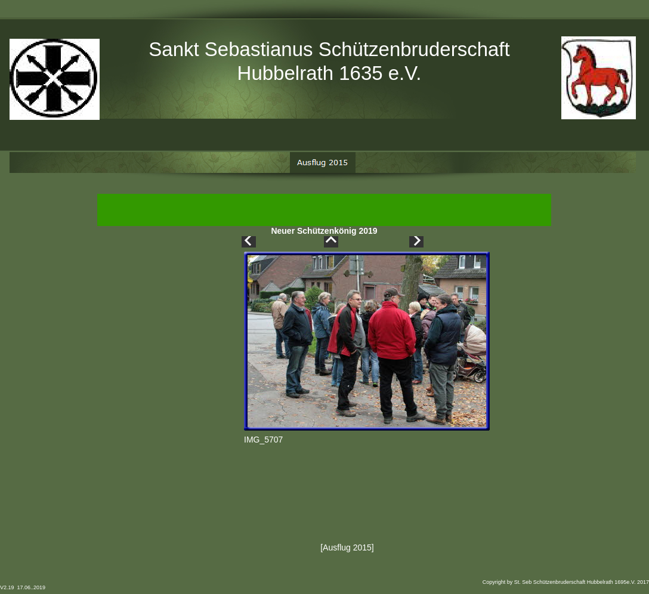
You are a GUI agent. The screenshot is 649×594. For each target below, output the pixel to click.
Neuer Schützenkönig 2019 (324, 232)
